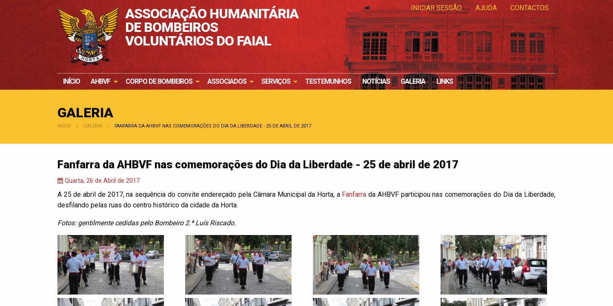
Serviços (275, 81)
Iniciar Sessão (436, 8)
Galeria (413, 81)
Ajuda (486, 8)
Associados (226, 81)
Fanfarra (354, 194)
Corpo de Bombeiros (159, 81)
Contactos (529, 8)
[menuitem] (71, 82)
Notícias (376, 81)
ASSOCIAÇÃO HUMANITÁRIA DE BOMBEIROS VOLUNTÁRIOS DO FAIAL (211, 28)
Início (71, 81)
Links (444, 81)
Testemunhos (328, 81)
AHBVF (100, 81)
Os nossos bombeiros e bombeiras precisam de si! (512, 55)
